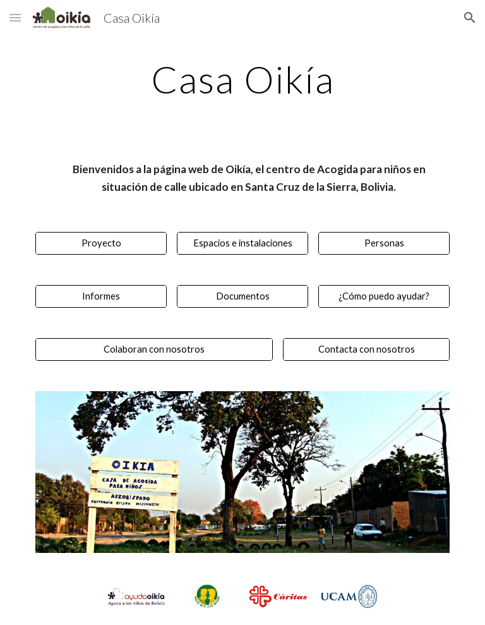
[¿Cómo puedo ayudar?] (383, 296)
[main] (242, 79)
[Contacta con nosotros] (366, 349)
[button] (15, 17)
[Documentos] (242, 296)
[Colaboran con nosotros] (154, 349)
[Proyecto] (100, 243)
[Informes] (100, 296)
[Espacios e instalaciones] (242, 243)
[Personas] (383, 243)
